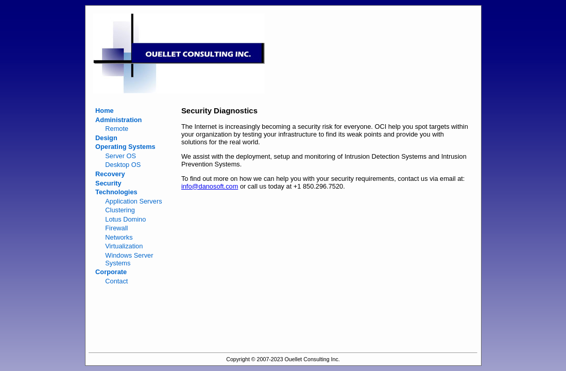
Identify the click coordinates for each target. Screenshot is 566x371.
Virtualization (124, 246)
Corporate (111, 272)
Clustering (120, 210)
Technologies (116, 192)
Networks (118, 237)
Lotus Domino (125, 219)
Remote (116, 128)
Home (104, 110)
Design (106, 138)
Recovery (110, 174)
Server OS (120, 156)
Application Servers (133, 201)
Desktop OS (123, 164)
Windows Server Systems (129, 259)
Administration (118, 120)
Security (108, 183)
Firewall (116, 228)
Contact (116, 281)
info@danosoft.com (209, 186)
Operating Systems (125, 146)
